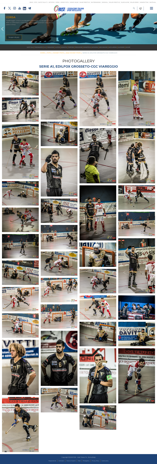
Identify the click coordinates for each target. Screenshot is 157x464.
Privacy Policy (98, 461)
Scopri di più (14, 37)
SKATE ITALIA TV (43, 2)
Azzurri (135, 47)
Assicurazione (107, 47)
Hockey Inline (74, 2)
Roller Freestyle (114, 2)
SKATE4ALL (152, 2)
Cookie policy (109, 461)
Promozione (79, 47)
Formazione (46, 47)
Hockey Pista (64, 2)
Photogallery (87, 461)
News (31, 2)
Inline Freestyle (85, 2)
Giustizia (54, 47)
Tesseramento (32, 47)
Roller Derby (134, 2)
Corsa (57, 2)
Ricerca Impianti (69, 461)
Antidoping (98, 47)
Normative (61, 47)
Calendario (128, 47)
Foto (35, 2)
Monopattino (144, 2)
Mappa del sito (48, 461)
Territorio (70, 47)
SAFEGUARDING (118, 47)
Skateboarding (96, 2)
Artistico (51, 2)
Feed (79, 461)
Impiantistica (88, 47)
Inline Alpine (125, 2)
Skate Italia (22, 47)
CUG (39, 47)
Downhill (105, 2)
